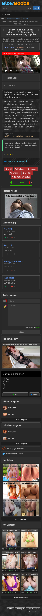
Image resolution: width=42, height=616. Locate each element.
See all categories (21, 420)
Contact (10, 609)
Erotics (13, 44)
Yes (7, 379)
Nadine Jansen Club (18, 161)
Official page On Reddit (15, 449)
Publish (21, 332)
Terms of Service (33, 609)
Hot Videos (8, 460)
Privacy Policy (34, 612)
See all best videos (21, 519)
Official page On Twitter (15, 454)
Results (35, 394)
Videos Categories (11, 401)
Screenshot (21, 49)
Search (36, 8)
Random (32, 47)
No (7, 381)
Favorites (10, 47)
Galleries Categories (12, 425)
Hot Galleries (9, 524)
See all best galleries (21, 597)
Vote (16, 394)
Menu (7, 14)
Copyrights (20, 609)
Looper (21, 47)
